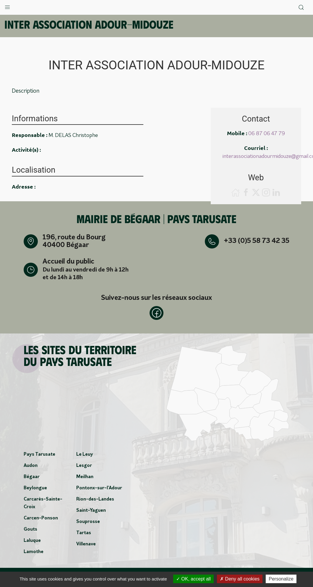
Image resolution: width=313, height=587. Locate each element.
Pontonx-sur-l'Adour (99, 488)
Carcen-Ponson (41, 518)
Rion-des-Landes (95, 499)
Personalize (281, 578)
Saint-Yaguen (91, 510)
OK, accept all (193, 578)
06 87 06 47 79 (266, 134)
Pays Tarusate (39, 454)
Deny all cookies (240, 578)
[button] (7, 5)
